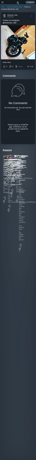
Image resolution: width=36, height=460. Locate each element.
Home (3, 7)
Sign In (30, 2)
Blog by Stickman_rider (14, 7)
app (10, 127)
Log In (15, 125)
